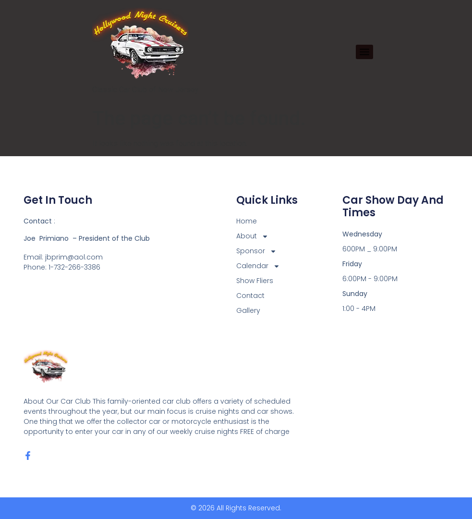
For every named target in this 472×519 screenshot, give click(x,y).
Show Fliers (254, 280)
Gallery (248, 310)
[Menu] (364, 52)
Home (246, 221)
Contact (250, 295)
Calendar (258, 266)
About (252, 236)
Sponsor (256, 251)
